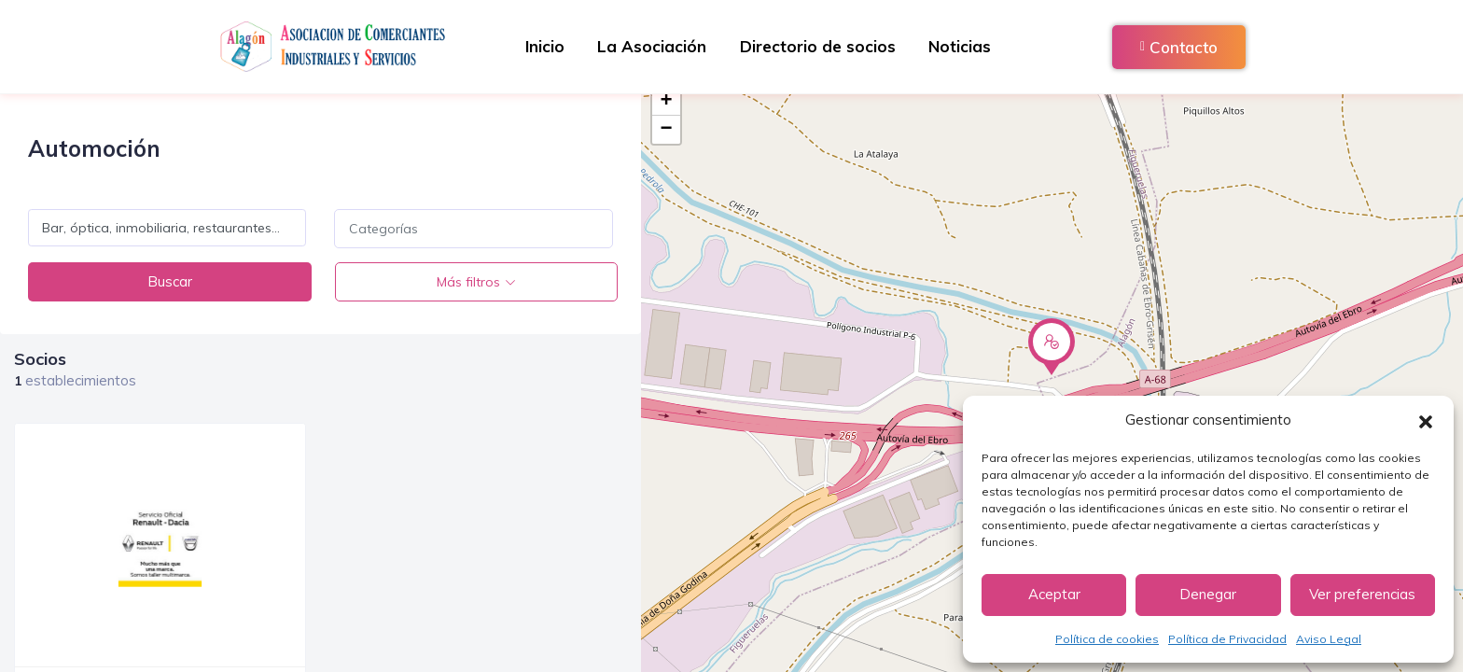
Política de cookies (1107, 639)
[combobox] (473, 228)
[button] (1425, 420)
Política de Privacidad (1227, 639)
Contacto (1179, 47)
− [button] (667, 130)
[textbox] (473, 228)
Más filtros (466, 281)
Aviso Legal (1328, 639)
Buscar (168, 281)
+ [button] (667, 102)
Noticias (966, 46)
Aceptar (1054, 594)
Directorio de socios (820, 46)
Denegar (1207, 594)
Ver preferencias (1362, 594)
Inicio (538, 46)
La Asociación (649, 46)
